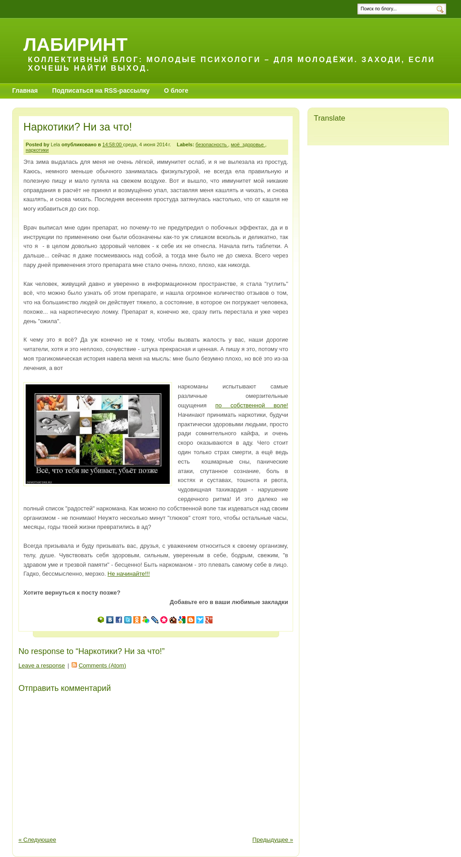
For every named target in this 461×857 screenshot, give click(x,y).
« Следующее (37, 839)
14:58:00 (112, 144)
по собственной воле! (251, 405)
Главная (25, 90)
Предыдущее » (273, 839)
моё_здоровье (248, 144)
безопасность (211, 144)
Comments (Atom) (102, 665)
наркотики (37, 150)
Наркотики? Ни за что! (77, 127)
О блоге (176, 90)
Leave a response (41, 665)
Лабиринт (75, 44)
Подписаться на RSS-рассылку (101, 90)
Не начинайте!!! (129, 573)
